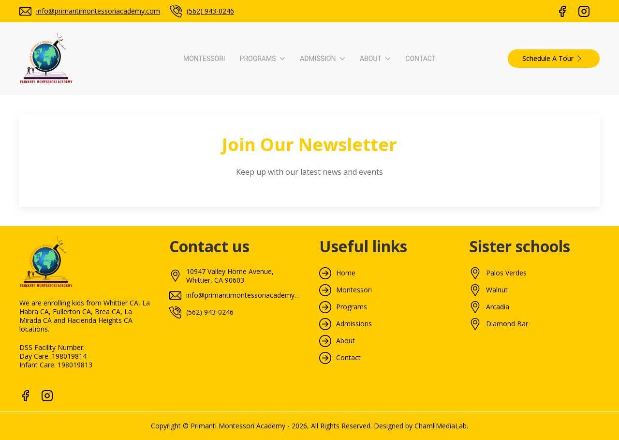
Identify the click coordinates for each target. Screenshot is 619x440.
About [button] (375, 58)
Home (345, 273)
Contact (420, 58)
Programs (351, 307)
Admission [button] (322, 58)
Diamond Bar (507, 323)
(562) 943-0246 (210, 10)
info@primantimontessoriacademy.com (98, 10)
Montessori (204, 58)
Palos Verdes (506, 273)
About (345, 340)
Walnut (497, 290)
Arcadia (497, 307)
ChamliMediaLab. (441, 425)
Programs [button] (262, 58)
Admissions (354, 323)
